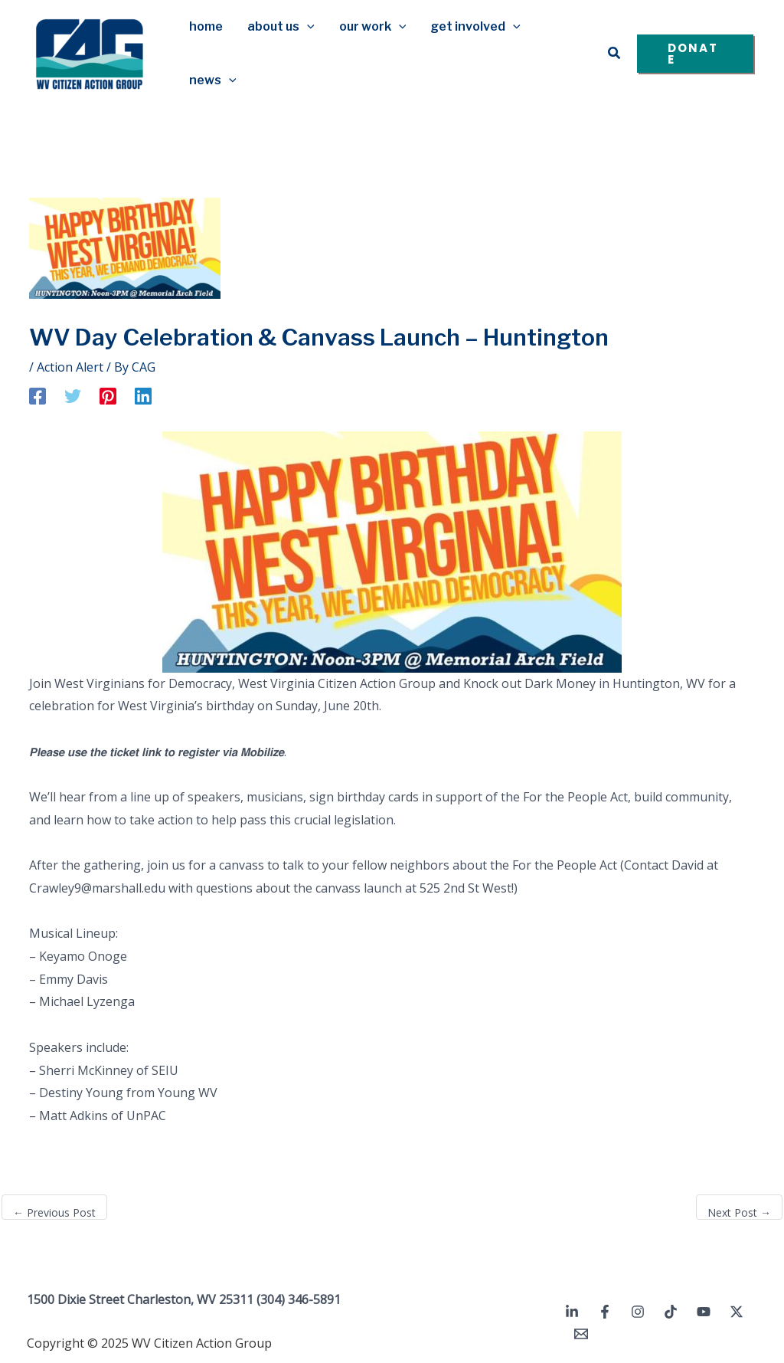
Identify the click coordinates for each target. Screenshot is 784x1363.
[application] (307, 27)
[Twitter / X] (736, 1312)
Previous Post (54, 1212)
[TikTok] (671, 1312)
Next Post (739, 1212)
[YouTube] (703, 1312)
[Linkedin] (143, 395)
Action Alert (70, 367)
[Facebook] (37, 395)
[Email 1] (581, 1334)
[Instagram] (638, 1312)
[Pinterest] (108, 395)
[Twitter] (72, 395)
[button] (615, 54)
